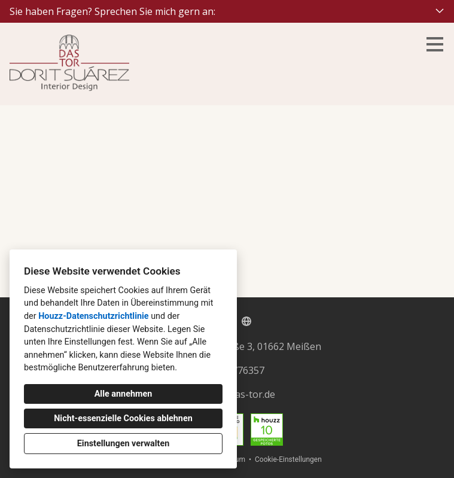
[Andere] (246, 321)
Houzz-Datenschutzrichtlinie (93, 316)
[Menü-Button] (435, 44)
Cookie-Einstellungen (288, 459)
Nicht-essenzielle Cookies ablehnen (123, 418)
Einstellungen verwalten (123, 444)
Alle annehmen (124, 394)
